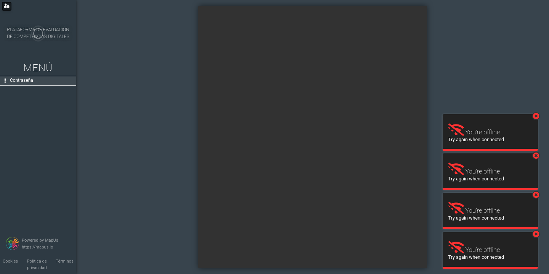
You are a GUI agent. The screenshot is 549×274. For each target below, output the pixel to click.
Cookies (10, 261)
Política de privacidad (37, 264)
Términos (65, 261)
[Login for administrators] (6, 6)
